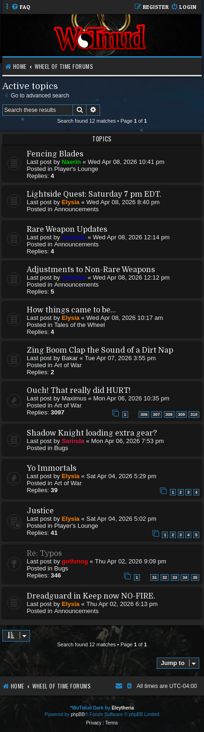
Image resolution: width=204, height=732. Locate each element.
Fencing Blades (55, 154)
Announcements (76, 209)
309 (181, 414)
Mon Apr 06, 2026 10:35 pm (131, 398)
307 (156, 414)
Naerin (71, 161)
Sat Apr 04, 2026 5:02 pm (122, 518)
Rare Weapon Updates (67, 229)
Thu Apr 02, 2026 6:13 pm (122, 603)
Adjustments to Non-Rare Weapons (91, 270)
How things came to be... (71, 310)
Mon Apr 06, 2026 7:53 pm (127, 440)
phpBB (78, 714)
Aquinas (74, 237)
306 (143, 414)
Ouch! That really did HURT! (79, 390)
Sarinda (73, 440)
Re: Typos (44, 553)
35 (195, 577)
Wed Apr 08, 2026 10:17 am (125, 317)
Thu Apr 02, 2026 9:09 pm (131, 561)
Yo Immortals (51, 468)
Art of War (68, 365)
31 (154, 577)
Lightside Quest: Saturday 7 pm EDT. (94, 194)
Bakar (70, 358)
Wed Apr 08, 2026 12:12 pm (131, 277)
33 (175, 577)
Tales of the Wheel (79, 324)
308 (169, 414)
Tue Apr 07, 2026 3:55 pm (120, 358)
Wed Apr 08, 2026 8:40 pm (123, 202)
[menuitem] (20, 7)
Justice (40, 511)
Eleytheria (122, 707)
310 (193, 414)
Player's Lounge (76, 168)
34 (184, 577)
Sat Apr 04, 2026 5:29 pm (122, 476)
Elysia (71, 202)
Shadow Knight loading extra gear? (92, 433)
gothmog (75, 561)
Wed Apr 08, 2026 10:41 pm (126, 161)
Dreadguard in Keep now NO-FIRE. (91, 596)
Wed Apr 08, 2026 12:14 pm (131, 237)
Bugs (61, 447)
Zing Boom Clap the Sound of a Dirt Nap (100, 350)
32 (164, 577)
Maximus (74, 398)
